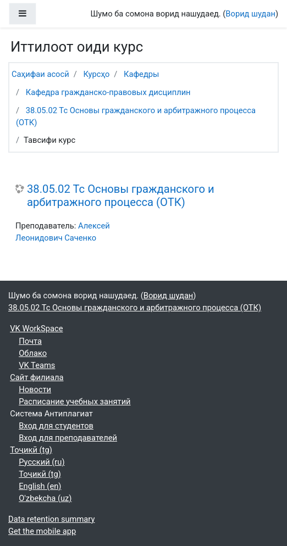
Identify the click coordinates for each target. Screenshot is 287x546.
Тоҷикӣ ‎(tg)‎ (31, 450)
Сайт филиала (36, 377)
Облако (33, 353)
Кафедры (141, 74)
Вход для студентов (56, 426)
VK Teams (37, 365)
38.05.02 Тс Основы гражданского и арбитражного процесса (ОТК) (120, 195)
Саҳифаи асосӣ (40, 74)
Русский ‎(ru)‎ (41, 462)
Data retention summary (51, 519)
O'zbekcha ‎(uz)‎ (45, 498)
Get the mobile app (42, 531)
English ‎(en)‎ (40, 486)
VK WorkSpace (36, 328)
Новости (35, 389)
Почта (30, 341)
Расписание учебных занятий (74, 401)
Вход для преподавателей (68, 438)
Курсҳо (96, 74)
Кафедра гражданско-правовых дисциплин (108, 92)
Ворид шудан (250, 14)
